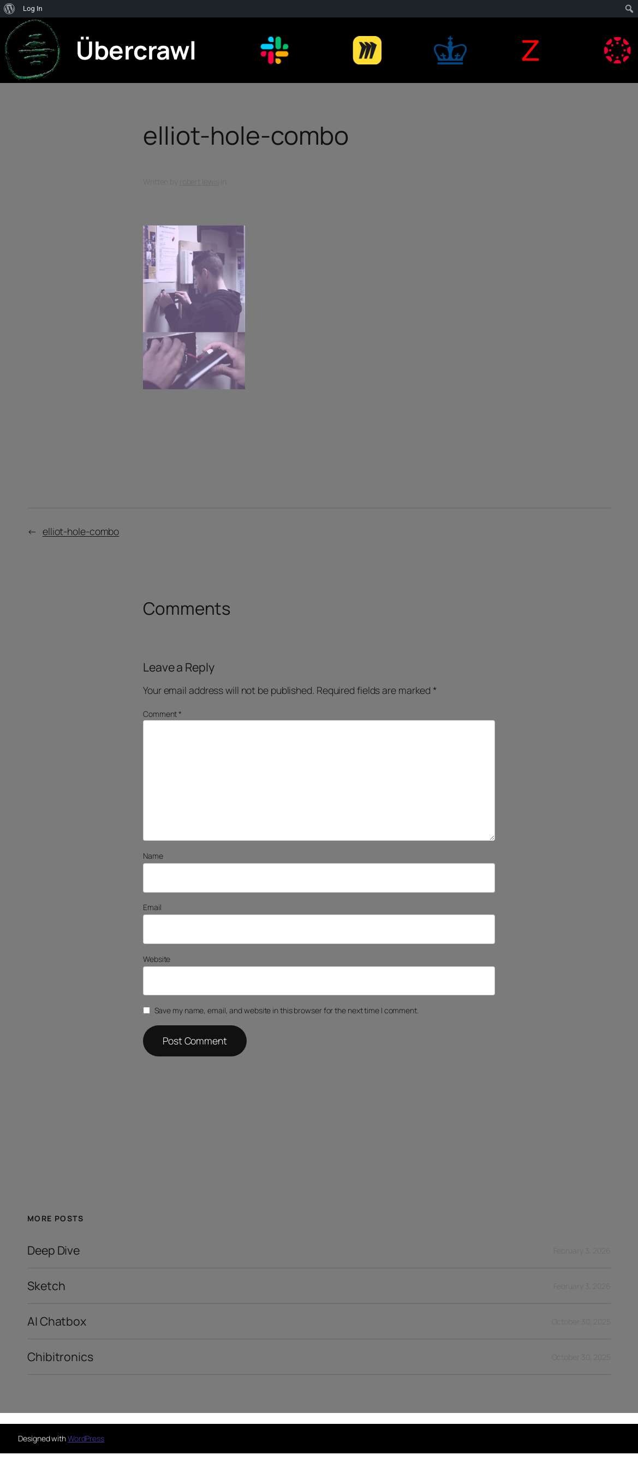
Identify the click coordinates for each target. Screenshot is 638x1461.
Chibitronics (60, 1356)
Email (152, 907)
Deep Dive (53, 1250)
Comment (162, 714)
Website (156, 959)
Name (153, 856)
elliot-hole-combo (81, 531)
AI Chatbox (56, 1321)
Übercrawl (136, 50)
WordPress (86, 1438)
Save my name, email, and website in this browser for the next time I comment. (286, 1010)
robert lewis (199, 181)
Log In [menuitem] (33, 8)
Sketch (46, 1285)
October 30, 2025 (581, 1321)
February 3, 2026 (582, 1250)
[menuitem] (9, 8)
